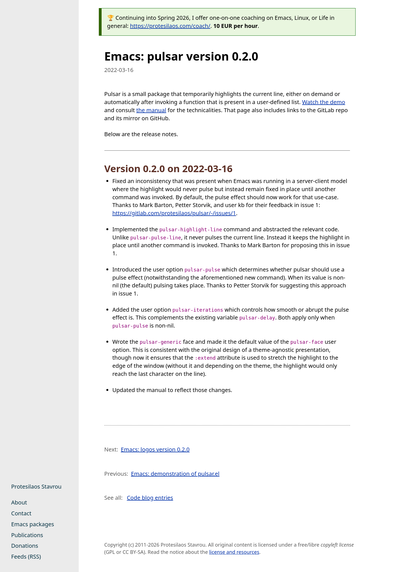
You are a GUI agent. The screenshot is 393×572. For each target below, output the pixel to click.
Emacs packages (32, 524)
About (19, 502)
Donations (24, 545)
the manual (151, 110)
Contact (21, 513)
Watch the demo (323, 102)
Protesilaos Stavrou (36, 486)
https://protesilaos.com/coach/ (170, 26)
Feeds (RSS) (26, 556)
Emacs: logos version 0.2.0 (155, 449)
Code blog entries (150, 497)
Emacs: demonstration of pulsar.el (175, 473)
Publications (27, 535)
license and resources (234, 552)
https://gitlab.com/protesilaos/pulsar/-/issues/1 (174, 213)
